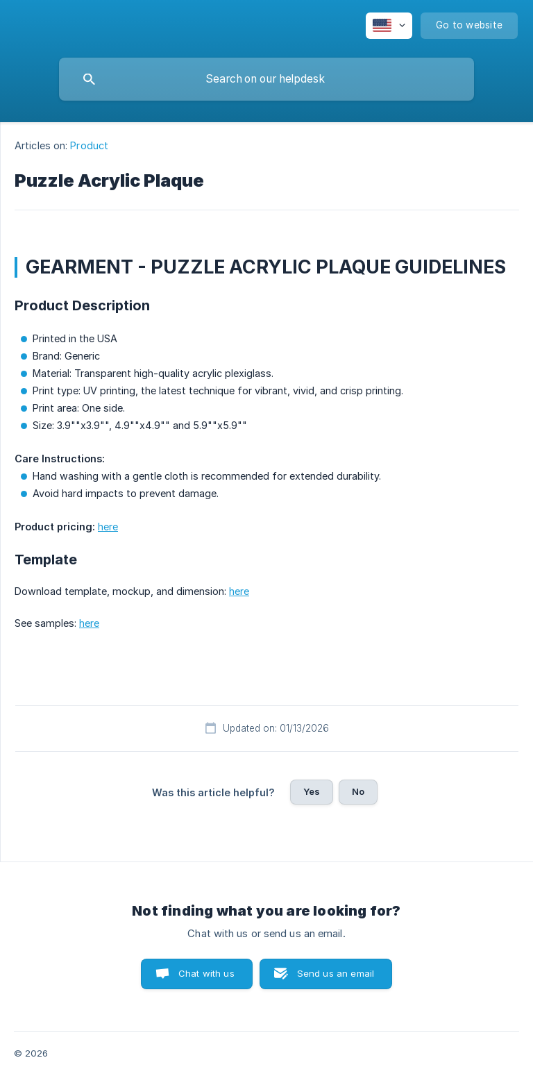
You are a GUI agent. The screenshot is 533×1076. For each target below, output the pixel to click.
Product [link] (89, 145)
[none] (389, 25)
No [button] (358, 791)
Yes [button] (311, 791)
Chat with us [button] (206, 973)
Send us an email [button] (335, 973)
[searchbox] (266, 79)
